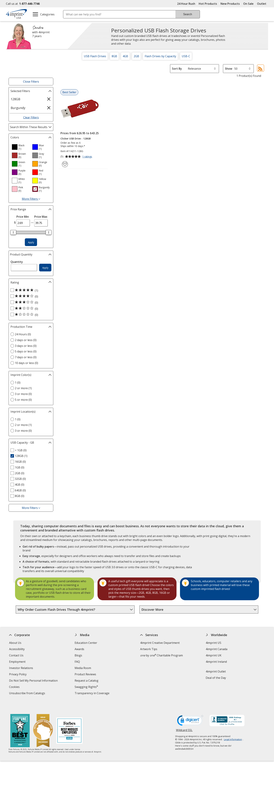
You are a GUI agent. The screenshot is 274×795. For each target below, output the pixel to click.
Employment (17, 662)
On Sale (248, 4)
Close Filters (31, 81)
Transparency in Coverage (92, 693)
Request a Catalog (86, 680)
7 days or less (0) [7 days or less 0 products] (26, 357)
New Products (230, 4)
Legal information (233, 728)
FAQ (77, 662)
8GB (114, 56)
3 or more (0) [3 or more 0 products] (23, 394)
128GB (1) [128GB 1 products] (21, 456)
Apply (31, 242)
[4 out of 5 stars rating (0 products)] (30, 296)
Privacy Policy (18, 674)
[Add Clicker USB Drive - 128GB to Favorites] (65, 164)
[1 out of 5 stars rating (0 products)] (30, 315)
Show (228, 69)
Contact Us (16, 655)
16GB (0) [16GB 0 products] (20, 461)
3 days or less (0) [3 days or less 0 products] (26, 346)
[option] (20, 147)
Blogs (78, 655)
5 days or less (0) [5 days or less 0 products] (26, 351)
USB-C (186, 56)
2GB (136, 56)
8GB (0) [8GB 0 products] (19, 496)
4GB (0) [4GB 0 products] (19, 484)
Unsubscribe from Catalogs (27, 693)
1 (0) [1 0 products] (17, 382)
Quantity (16, 262)
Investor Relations (21, 668)
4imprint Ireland (216, 662)
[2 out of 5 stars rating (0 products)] (30, 308)
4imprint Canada (216, 649)
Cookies (14, 687)
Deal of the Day (216, 678)
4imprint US (213, 643)
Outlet (262, 4)
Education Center (86, 643)
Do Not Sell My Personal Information (34, 681)
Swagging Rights (86, 687)
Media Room (83, 668)
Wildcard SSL (184, 720)
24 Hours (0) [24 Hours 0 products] (23, 334)
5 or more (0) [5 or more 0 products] (23, 399)
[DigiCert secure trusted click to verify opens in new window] (190, 710)
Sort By (177, 69)
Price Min (22, 217)
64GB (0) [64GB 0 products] (20, 490)
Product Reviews (85, 674)
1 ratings (87, 157)
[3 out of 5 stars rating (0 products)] (30, 302)
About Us (15, 643)
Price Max (40, 217)
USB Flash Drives (95, 56)
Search (187, 14)
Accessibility (17, 649)
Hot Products (208, 4)
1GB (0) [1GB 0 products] (19, 467)
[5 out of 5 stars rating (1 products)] (30, 290)
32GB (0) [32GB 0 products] (20, 479)
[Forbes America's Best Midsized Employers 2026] (69, 720)
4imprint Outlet (216, 671)
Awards (79, 649)
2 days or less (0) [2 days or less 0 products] (26, 340)
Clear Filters (31, 117)
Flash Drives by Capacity (160, 56)
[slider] (13, 232)
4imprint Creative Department (160, 643)
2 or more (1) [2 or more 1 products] (23, 388)
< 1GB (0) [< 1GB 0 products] (21, 450)
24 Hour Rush (186, 4)
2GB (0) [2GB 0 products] (19, 473)
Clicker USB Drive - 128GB (75, 138)
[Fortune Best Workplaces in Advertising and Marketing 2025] (20, 720)
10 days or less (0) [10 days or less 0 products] (26, 363)
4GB (125, 56)
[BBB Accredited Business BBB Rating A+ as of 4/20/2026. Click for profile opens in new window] (227, 710)
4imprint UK (213, 655)
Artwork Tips (148, 649)
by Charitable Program (161, 655)
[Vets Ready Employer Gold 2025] (43, 720)
